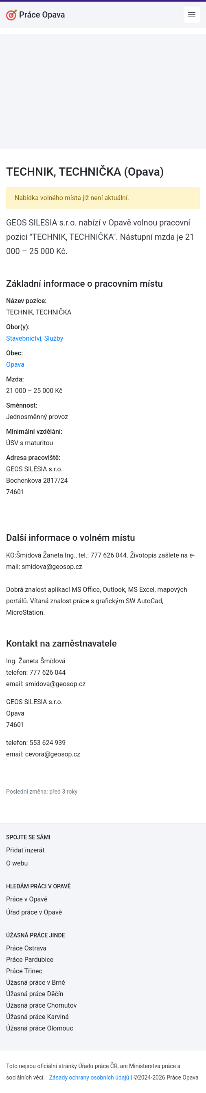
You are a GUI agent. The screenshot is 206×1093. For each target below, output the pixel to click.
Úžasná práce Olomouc (39, 1028)
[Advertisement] (103, 91)
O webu (17, 863)
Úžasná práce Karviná (37, 1017)
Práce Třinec (24, 971)
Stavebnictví (23, 338)
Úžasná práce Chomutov (41, 1005)
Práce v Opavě (26, 899)
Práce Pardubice (29, 960)
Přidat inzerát (25, 850)
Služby (54, 338)
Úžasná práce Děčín (35, 994)
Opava (15, 364)
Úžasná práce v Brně (35, 982)
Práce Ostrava (26, 948)
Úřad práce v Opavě (34, 912)
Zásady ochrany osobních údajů (89, 1077)
